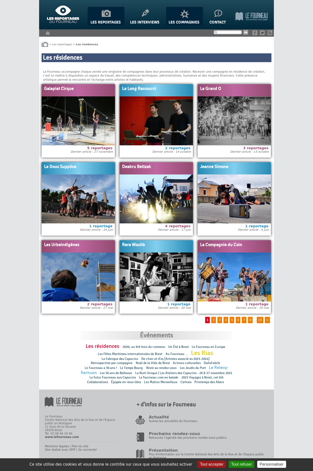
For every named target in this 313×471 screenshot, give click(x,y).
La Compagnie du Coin (221, 245)
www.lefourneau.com (62, 437)
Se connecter (87, 449)
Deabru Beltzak (136, 167)
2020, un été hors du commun (144, 347)
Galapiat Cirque (59, 89)
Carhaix (185, 382)
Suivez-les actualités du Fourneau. (173, 421)
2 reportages (177, 148)
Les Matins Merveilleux (160, 382)
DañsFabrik (212, 363)
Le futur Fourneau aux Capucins (112, 377)
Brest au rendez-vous (161, 368)
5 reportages (99, 148)
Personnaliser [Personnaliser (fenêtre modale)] (272, 464)
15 (260, 320)
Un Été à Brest (178, 347)
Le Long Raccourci (139, 89)
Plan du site (80, 446)
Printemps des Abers (209, 382)
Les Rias (202, 353)
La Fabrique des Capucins (119, 359)
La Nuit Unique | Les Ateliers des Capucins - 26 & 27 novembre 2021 (183, 373)
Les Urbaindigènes (61, 245)
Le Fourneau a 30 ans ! (101, 368)
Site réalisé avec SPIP (60, 449)
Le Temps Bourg (131, 368)
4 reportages (177, 226)
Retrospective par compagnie (112, 363)
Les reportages (62, 44)
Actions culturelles (187, 363)
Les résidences (102, 346)
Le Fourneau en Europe (208, 347)
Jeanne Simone (214, 167)
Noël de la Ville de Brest (153, 363)
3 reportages (255, 148)
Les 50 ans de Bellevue (116, 373)
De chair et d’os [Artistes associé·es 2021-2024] (175, 359)
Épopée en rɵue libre (126, 382)
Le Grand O (210, 89)
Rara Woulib (133, 245)
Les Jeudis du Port (193, 368)
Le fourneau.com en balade (158, 377)
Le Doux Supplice (60, 167)
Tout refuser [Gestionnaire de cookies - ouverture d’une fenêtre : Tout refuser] (241, 464)
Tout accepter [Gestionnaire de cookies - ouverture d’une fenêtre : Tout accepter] (212, 464)
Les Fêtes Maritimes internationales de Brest (130, 354)
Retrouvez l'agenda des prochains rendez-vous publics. (188, 437)
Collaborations (97, 382)
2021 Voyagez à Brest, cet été (202, 377)
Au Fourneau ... (177, 354)
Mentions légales (57, 446)
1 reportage (100, 226)
